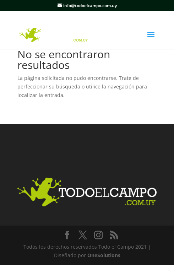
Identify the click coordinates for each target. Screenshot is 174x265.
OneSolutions (103, 255)
